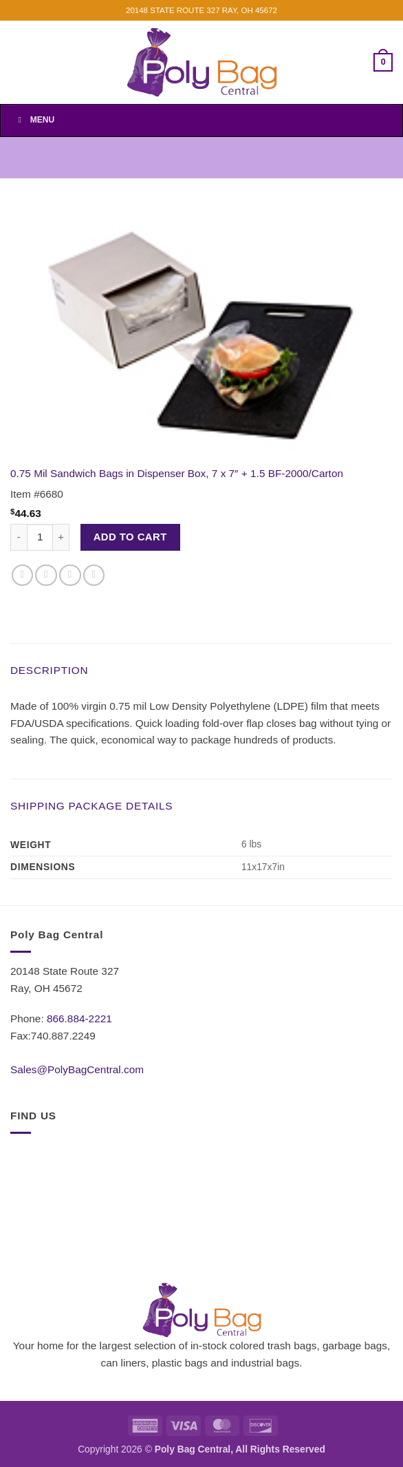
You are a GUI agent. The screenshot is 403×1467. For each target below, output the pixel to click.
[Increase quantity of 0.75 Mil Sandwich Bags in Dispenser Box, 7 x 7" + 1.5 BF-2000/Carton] (61, 537)
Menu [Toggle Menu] (34, 120)
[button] (383, 62)
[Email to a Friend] (70, 575)
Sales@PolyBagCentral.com (77, 1069)
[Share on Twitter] (46, 575)
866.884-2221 (79, 1018)
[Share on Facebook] (23, 575)
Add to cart (130, 536)
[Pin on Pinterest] (94, 575)
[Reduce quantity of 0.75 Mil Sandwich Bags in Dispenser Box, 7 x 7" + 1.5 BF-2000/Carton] (18, 537)
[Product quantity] (40, 537)
